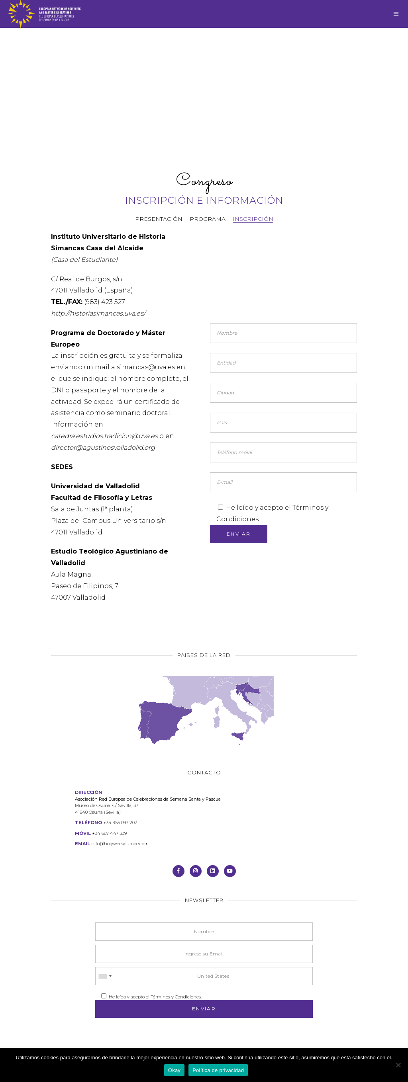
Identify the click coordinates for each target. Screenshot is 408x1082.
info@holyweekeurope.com (120, 843)
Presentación (158, 218)
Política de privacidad (218, 1070)
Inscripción (253, 218)
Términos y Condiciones (176, 997)
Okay (174, 1070)
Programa (208, 218)
